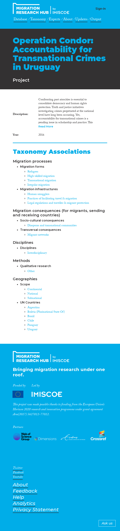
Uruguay (32, 329)
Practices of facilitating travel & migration (52, 198)
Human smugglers (38, 194)
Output (95, 19)
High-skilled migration (41, 176)
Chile (30, 320)
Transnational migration (41, 180)
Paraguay (32, 325)
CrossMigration (42, 8)
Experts (54, 19)
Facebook (18, 473)
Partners (40, 394)
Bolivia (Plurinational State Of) (46, 312)
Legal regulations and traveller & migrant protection (58, 203)
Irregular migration (38, 185)
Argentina (33, 307)
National (32, 294)
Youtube (18, 477)
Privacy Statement (36, 510)
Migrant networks (38, 235)
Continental (34, 289)
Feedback (25, 491)
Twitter (17, 468)
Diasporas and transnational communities (52, 225)
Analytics (24, 503)
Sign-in (100, 8)
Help (18, 497)
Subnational (34, 298)
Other (31, 271)
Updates (81, 19)
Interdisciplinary (37, 253)
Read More (45, 126)
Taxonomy (38, 19)
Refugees (32, 171)
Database (20, 19)
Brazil (30, 316)
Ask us (107, 523)
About (67, 19)
